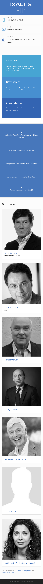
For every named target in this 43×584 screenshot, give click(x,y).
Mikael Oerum (11, 359)
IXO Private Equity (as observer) (19, 563)
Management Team (8, 573)
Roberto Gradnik (12, 307)
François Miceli (11, 409)
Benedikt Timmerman (15, 459)
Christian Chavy (12, 253)
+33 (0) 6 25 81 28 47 (15, 20)
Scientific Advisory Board (23, 571)
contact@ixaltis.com (14, 30)
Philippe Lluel (10, 511)
